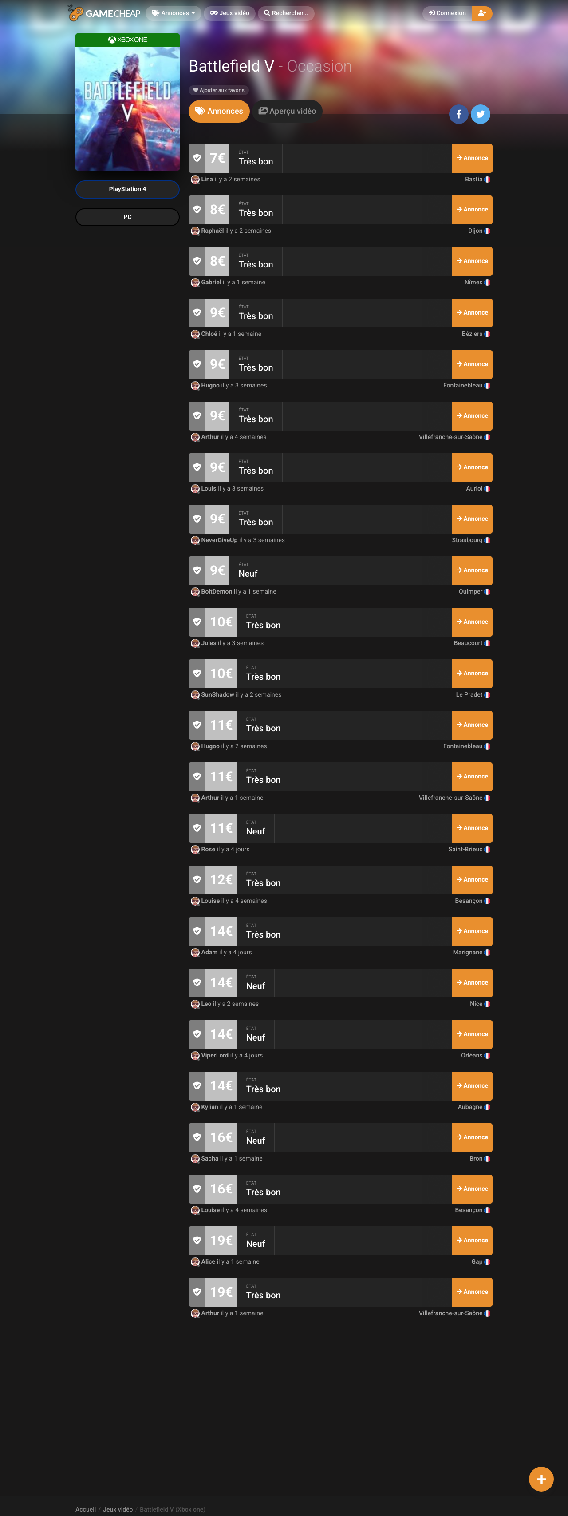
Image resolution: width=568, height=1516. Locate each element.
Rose (204, 849)
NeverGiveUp (215, 540)
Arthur (206, 437)
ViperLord (210, 1055)
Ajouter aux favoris (219, 90)
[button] (286, 13)
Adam (205, 952)
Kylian (205, 1107)
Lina (203, 179)
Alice (204, 1261)
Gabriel (207, 282)
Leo (202, 1004)
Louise (206, 901)
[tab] (219, 111)
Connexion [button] (447, 13)
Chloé (205, 334)
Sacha (205, 1158)
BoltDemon (212, 591)
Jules (204, 643)
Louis (204, 488)
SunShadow (213, 694)
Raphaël (208, 231)
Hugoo (206, 385)
